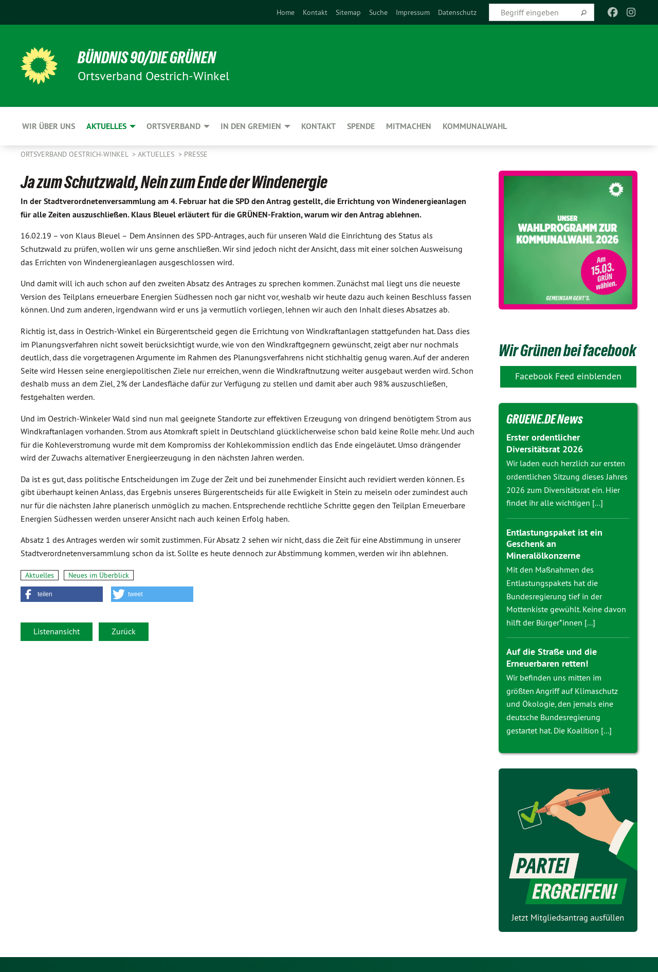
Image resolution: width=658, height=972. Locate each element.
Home (286, 12)
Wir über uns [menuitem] (48, 126)
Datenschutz (457, 12)
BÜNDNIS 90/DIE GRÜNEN (147, 57)
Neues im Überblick (98, 575)
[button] (62, 594)
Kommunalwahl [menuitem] (475, 126)
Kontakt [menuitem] (318, 126)
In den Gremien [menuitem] (251, 126)
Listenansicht (56, 631)
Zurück (124, 631)
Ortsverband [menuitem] (173, 126)
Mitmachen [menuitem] (408, 126)
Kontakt (315, 12)
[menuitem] (286, 12)
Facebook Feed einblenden (568, 375)
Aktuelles (157, 154)
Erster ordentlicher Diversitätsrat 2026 (544, 443)
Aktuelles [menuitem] (106, 126)
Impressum (413, 12)
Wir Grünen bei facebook (567, 350)
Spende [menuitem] (361, 126)
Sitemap (348, 12)
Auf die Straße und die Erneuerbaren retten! (551, 657)
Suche (378, 12)
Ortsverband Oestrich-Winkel (75, 154)
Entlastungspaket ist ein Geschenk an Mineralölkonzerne (554, 543)
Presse (196, 154)
